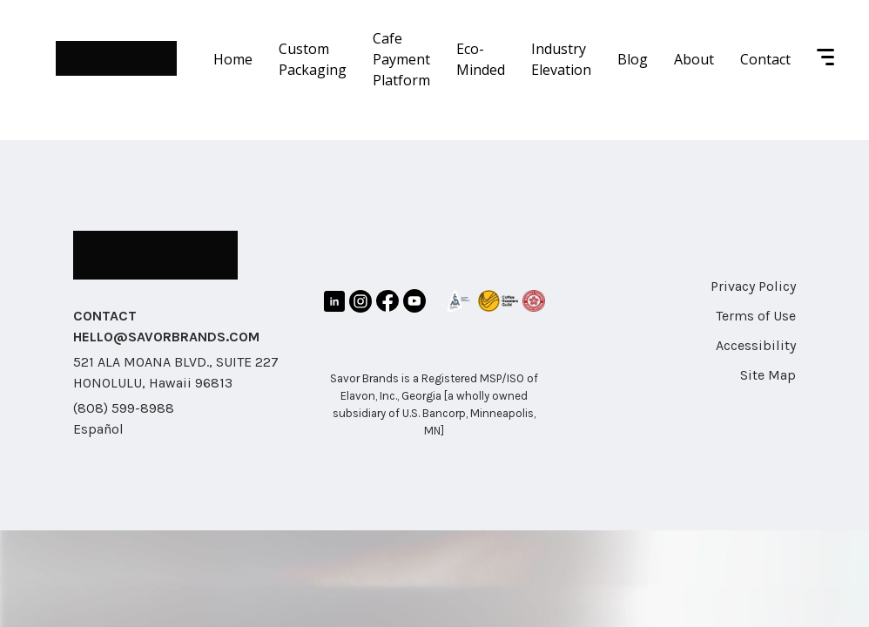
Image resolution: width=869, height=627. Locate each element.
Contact (765, 59)
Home (233, 59)
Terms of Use (756, 315)
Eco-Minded (480, 59)
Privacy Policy (753, 286)
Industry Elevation (561, 59)
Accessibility (756, 345)
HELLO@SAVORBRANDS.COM (166, 336)
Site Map (768, 375)
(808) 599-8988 (123, 408)
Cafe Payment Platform (401, 59)
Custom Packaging (313, 59)
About (694, 59)
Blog (632, 59)
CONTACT (105, 315)
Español (98, 429)
